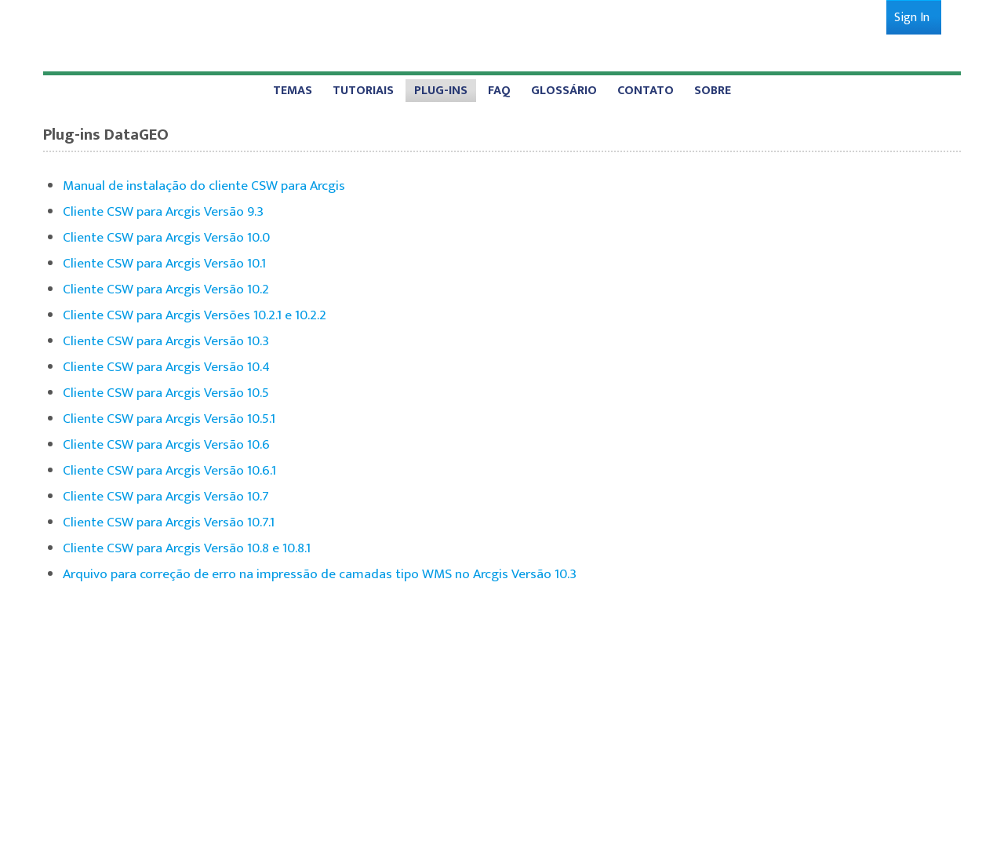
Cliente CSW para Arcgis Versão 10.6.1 (169, 470)
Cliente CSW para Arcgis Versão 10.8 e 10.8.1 (187, 548)
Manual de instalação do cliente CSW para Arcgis (204, 185)
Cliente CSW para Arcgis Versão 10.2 (166, 289)
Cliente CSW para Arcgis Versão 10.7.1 (169, 522)
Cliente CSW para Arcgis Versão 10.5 (166, 392)
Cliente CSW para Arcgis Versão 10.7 (166, 496)
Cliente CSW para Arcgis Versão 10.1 (164, 263)
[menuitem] (911, 18)
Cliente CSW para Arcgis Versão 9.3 (163, 211)
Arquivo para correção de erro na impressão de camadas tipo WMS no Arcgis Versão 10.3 (320, 573)
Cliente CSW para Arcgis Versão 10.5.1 (169, 418)
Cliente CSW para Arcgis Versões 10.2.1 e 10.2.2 (194, 315)
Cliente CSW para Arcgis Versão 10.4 (166, 366)
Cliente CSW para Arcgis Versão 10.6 (166, 444)
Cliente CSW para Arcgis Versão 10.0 (166, 237)
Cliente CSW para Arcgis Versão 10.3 (166, 340)
